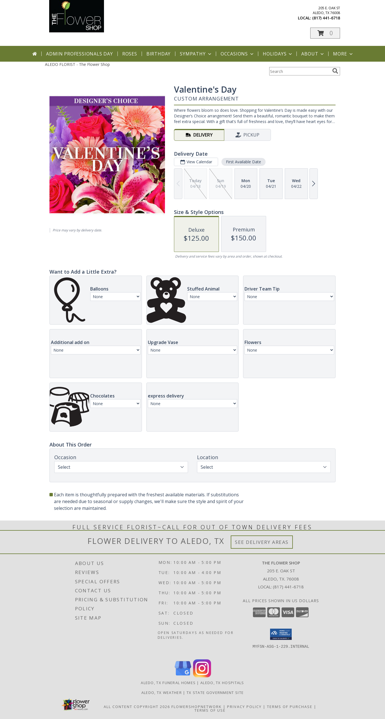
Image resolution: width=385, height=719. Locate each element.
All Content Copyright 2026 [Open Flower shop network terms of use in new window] (137, 706)
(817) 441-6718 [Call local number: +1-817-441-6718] (326, 18)
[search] (335, 71)
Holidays (278, 54)
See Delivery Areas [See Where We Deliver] (262, 542)
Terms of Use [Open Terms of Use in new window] (210, 710)
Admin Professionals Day (79, 54)
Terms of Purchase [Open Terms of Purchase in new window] (289, 706)
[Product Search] (300, 71)
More (343, 54)
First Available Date (243, 161)
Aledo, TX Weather (161, 692)
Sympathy (196, 54)
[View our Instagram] (202, 675)
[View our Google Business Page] (183, 675)
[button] (325, 33)
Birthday (158, 54)
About (313, 54)
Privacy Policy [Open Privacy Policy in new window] (244, 706)
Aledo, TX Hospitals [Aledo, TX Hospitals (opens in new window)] (222, 682)
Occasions (238, 54)
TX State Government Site (215, 692)
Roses (129, 54)
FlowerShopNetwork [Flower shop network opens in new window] (196, 706)
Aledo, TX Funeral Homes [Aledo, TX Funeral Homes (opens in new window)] (168, 682)
